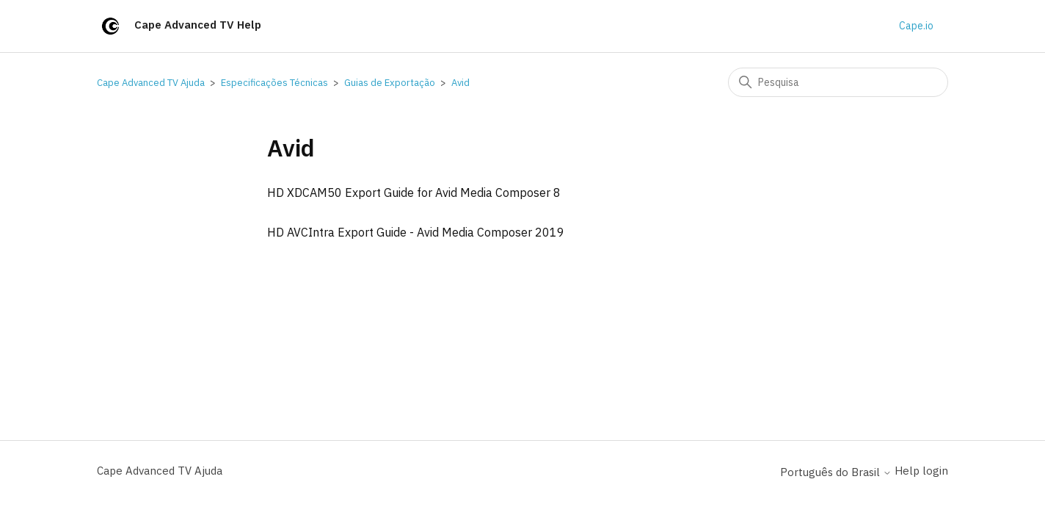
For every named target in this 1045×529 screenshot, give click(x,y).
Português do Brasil (836, 472)
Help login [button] (921, 471)
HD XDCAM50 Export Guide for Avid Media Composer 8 (414, 192)
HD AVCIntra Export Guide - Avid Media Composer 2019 (415, 232)
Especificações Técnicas (274, 82)
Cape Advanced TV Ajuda (151, 82)
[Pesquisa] (838, 82)
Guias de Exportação (389, 82)
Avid (460, 82)
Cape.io (916, 25)
